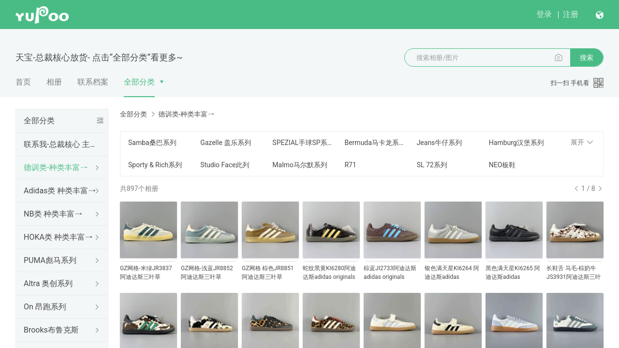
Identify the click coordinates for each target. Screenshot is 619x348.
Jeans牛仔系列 (439, 142)
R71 (350, 165)
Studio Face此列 (224, 165)
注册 (570, 14)
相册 (54, 82)
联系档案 (92, 82)
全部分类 (139, 82)
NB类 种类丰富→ (53, 213)
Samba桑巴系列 (152, 142)
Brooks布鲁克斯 (51, 329)
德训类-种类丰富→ (56, 167)
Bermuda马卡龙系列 (374, 142)
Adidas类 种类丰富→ (60, 190)
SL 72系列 (432, 165)
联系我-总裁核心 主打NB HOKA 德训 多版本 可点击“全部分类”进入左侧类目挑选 (60, 144)
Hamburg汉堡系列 (516, 142)
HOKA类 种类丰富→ (58, 237)
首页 (23, 82)
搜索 (586, 57)
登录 (544, 14)
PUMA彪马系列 (50, 260)
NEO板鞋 (502, 165)
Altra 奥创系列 (48, 283)
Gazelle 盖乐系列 (225, 142)
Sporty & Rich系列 (155, 165)
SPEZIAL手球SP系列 (302, 142)
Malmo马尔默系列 (299, 165)
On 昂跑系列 (45, 306)
